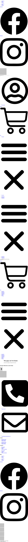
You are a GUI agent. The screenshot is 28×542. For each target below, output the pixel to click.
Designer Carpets (4, 439)
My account (3, 450)
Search (1, 75)
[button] (14, 166)
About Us (3, 294)
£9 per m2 (3, 196)
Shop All (3, 136)
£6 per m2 (3, 197)
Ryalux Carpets (4, 440)
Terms (2, 448)
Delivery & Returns (4, 449)
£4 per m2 (3, 293)
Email (1, 367)
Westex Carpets (4, 443)
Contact (3, 2)
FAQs (2, 1)
